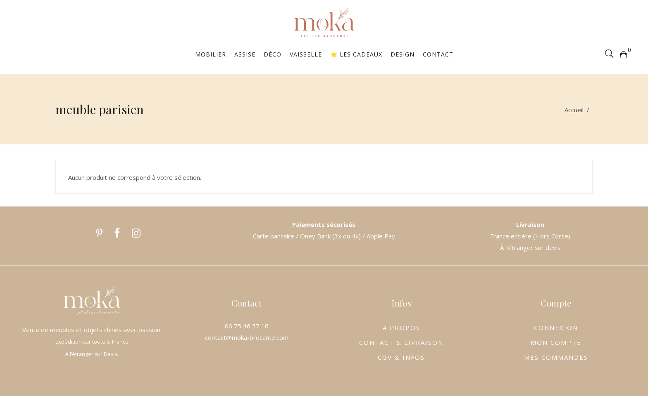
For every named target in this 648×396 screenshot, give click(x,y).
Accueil (574, 110)
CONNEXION (556, 327)
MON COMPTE (556, 342)
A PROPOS (401, 327)
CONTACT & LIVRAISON (401, 342)
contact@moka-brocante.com (246, 337)
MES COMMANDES (556, 357)
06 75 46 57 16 (247, 326)
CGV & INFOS (401, 357)
